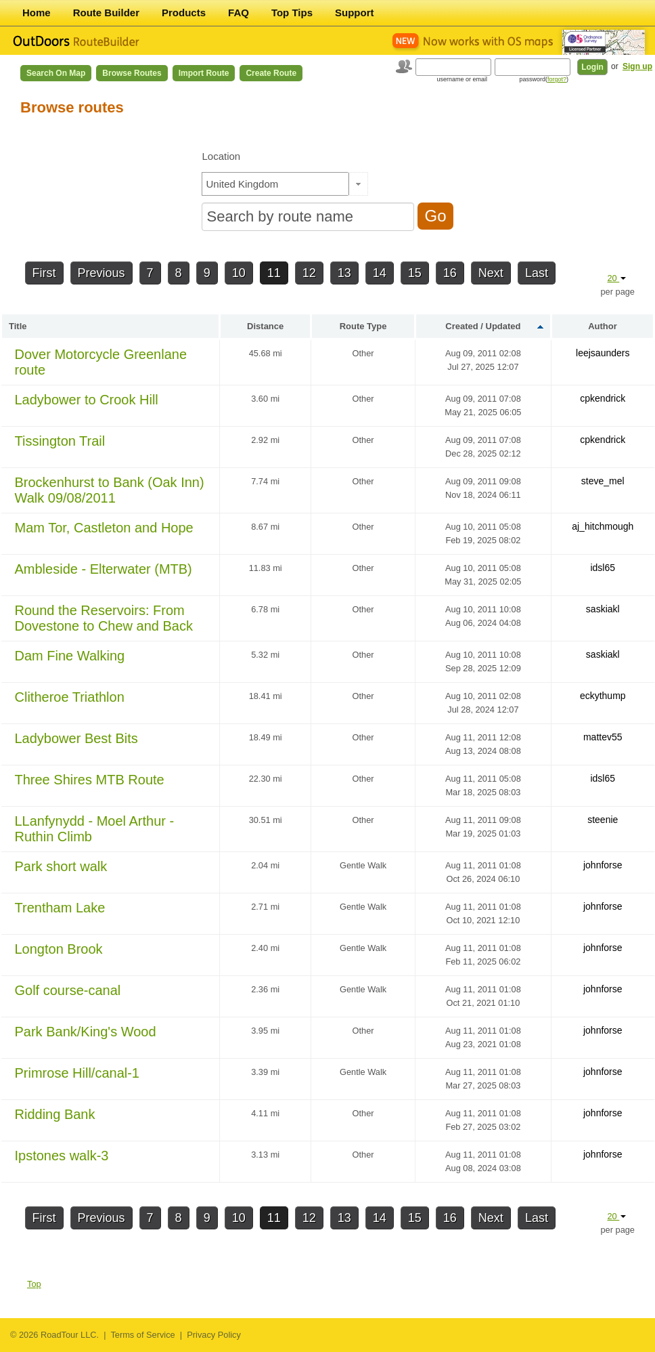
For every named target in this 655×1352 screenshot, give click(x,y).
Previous (101, 273)
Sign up (637, 66)
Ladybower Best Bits (76, 738)
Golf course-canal (68, 990)
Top (34, 1284)
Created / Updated (482, 326)
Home (36, 12)
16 (450, 273)
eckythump (603, 695)
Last (536, 273)
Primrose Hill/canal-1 (77, 1072)
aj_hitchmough (602, 526)
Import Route (204, 73)
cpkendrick (602, 398)
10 (239, 273)
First (44, 273)
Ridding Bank (55, 1114)
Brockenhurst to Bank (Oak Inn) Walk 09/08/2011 (109, 490)
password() (543, 79)
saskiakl (603, 609)
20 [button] (616, 278)
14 (379, 273)
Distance (265, 326)
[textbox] (275, 184)
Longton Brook (59, 949)
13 (344, 273)
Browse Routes (131, 73)
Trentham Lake (60, 907)
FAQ (238, 12)
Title (18, 326)
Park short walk (61, 866)
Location (221, 156)
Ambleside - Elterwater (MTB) (103, 569)
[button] (358, 184)
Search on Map (55, 73)
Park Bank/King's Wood (85, 1031)
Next (490, 273)
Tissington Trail (60, 441)
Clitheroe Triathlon (70, 697)
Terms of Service (142, 1335)
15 (415, 273)
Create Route (271, 73)
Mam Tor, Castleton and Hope (104, 527)
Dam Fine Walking (70, 655)
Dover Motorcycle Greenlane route (101, 362)
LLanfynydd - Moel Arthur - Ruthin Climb (95, 829)
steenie (602, 819)
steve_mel (603, 481)
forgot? (556, 79)
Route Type (363, 326)
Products (184, 12)
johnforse (603, 865)
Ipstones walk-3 (62, 1155)
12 (309, 273)
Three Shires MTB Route (89, 779)
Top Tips (292, 12)
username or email (461, 79)
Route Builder (106, 12)
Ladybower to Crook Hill (86, 399)
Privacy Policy (214, 1335)
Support (354, 12)
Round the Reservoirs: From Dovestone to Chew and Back (104, 618)
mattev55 (603, 737)
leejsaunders (602, 352)
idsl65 (602, 567)
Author (602, 326)
